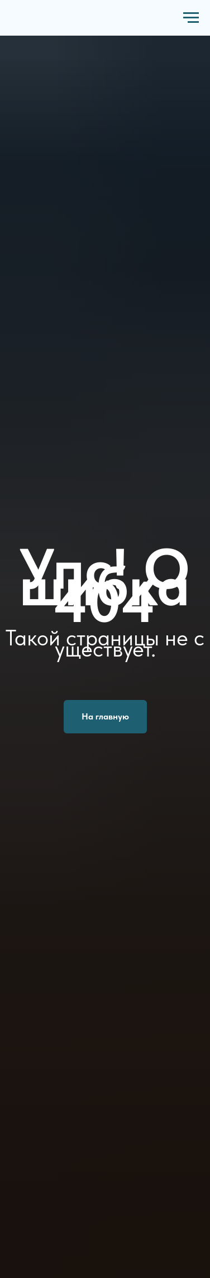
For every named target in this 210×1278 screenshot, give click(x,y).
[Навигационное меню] (191, 17)
